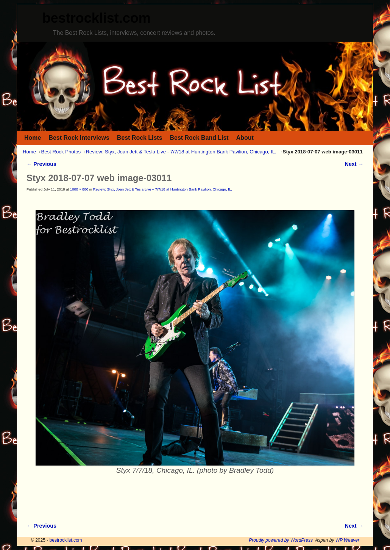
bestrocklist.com (96, 18)
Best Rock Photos (61, 152)
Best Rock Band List (199, 137)
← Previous (41, 164)
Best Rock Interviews (78, 137)
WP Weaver (347, 540)
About (245, 137)
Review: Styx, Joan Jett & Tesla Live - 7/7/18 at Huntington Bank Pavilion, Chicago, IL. (181, 152)
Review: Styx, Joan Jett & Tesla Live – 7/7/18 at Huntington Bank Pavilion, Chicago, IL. (162, 189)
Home (32, 137)
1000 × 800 (79, 189)
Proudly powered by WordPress (281, 540)
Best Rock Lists (139, 137)
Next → (354, 164)
